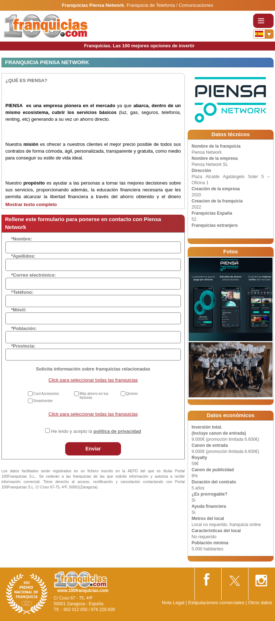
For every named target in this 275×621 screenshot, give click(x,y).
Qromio (132, 394)
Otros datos (260, 602)
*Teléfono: (22, 292)
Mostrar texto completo (31, 204)
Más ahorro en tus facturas (93, 396)
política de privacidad (117, 431)
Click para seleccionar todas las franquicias (93, 380)
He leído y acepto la (96, 431)
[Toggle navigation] (263, 21)
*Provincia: (23, 346)
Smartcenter (43, 401)
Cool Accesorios (46, 394)
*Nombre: (21, 239)
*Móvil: (18, 309)
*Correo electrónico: (33, 275)
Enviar (93, 449)
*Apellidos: (23, 256)
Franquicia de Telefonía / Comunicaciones (169, 5)
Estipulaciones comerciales (216, 602)
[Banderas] (263, 34)
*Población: (24, 328)
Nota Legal (173, 602)
